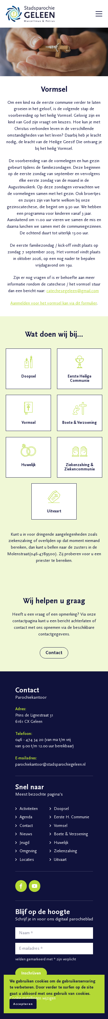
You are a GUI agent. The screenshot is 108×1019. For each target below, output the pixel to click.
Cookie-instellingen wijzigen (33, 998)
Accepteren (23, 1004)
